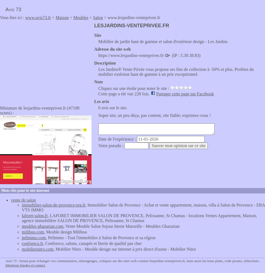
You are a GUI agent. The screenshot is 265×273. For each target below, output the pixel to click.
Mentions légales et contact (25, 265)
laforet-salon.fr (35, 215)
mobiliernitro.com (37, 249)
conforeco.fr (32, 243)
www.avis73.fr (38, 17)
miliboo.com (33, 232)
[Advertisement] (46, 61)
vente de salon (23, 200)
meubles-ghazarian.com (42, 226)
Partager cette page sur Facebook (185, 94)
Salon (98, 17)
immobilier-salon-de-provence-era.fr (53, 205)
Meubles (80, 17)
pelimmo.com (34, 237)
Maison (62, 17)
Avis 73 (13, 9)
